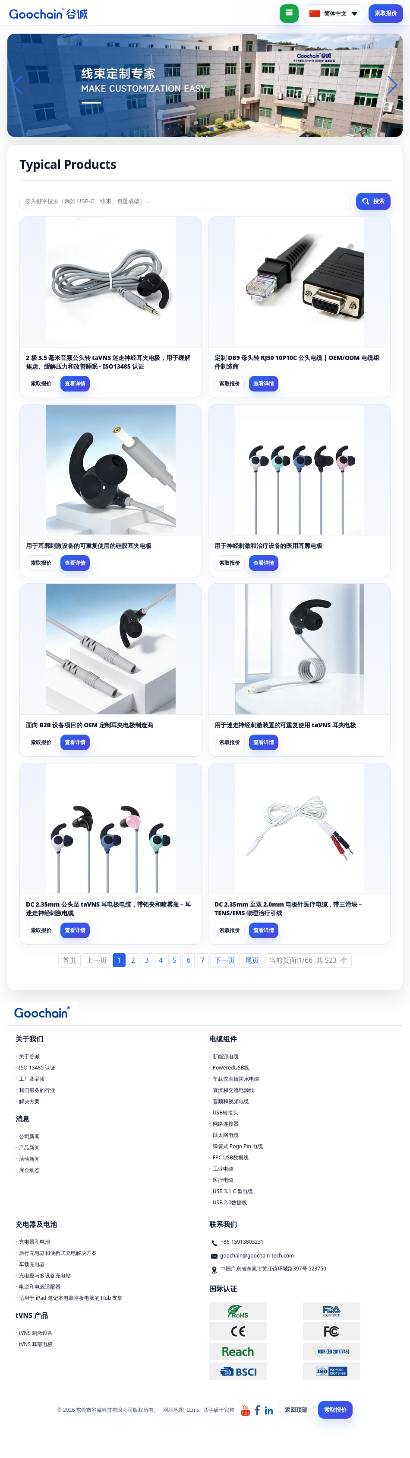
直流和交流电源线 (233, 1090)
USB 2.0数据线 (230, 1202)
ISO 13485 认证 (37, 1067)
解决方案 (29, 1101)
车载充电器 (32, 1264)
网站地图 (173, 1409)
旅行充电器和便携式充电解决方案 (58, 1253)
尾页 (252, 960)
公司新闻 (29, 1136)
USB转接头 (225, 1112)
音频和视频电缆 (231, 1101)
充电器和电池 (34, 1241)
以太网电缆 (226, 1135)
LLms (192, 1409)
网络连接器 (226, 1123)
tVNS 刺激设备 (36, 1333)
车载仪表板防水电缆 (236, 1078)
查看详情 (75, 383)
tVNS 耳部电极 (36, 1344)
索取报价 (386, 13)
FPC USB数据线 (231, 1157)
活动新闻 (29, 1158)
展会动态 (29, 1170)
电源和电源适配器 (39, 1286)
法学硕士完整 (218, 1409)
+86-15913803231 (242, 1241)
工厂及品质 (32, 1078)
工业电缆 (223, 1168)
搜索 (373, 201)
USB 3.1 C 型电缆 (233, 1191)
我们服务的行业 (37, 1090)
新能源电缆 (226, 1056)
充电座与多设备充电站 (45, 1275)
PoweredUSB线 (231, 1067)
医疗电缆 (223, 1180)
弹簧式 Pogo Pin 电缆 (238, 1146)
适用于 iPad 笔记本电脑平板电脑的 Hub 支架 (71, 1298)
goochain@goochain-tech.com (257, 1255)
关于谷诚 (29, 1056)
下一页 (224, 960)
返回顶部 (296, 1409)
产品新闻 (29, 1147)
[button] (191, 129)
